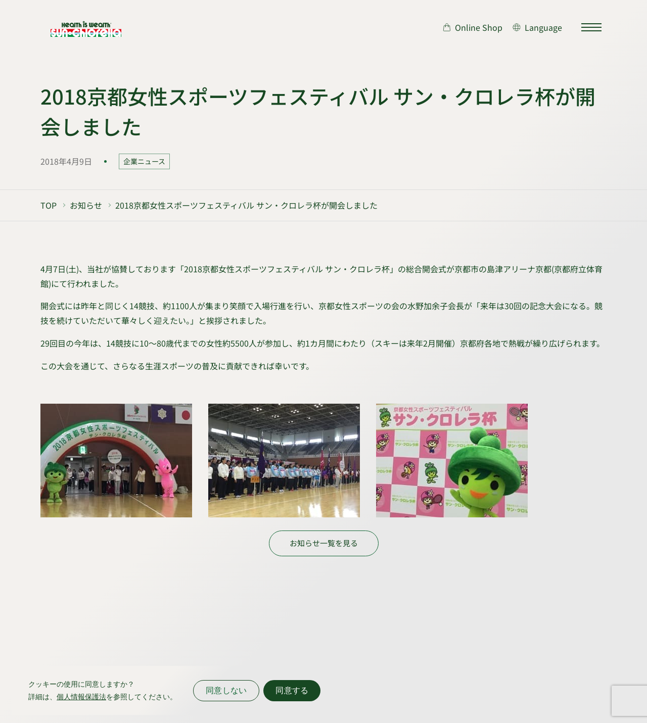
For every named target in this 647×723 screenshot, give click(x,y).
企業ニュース (144, 161)
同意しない (226, 690)
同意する (291, 690)
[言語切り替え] (537, 27)
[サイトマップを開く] (591, 27)
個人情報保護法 (81, 697)
